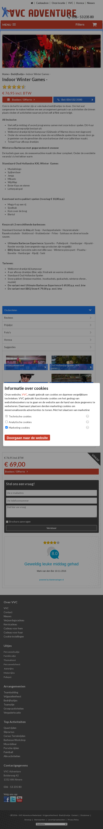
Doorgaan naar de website (27, 438)
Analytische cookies (20, 422)
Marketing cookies (19, 427)
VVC (24, 394)
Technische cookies (20, 416)
